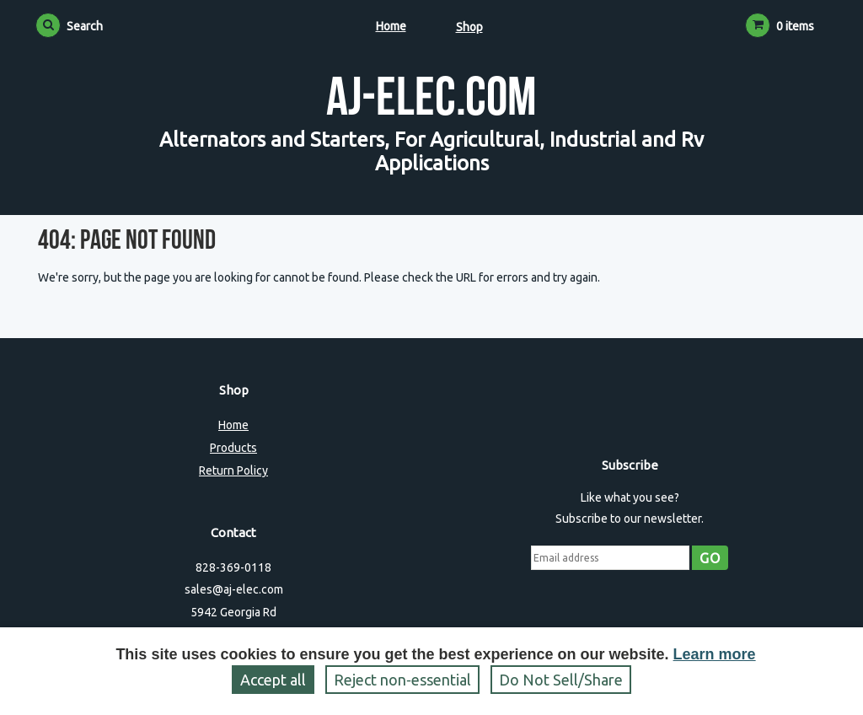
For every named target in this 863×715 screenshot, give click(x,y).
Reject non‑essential (402, 679)
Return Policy (233, 470)
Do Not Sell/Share (561, 679)
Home (391, 26)
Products (233, 447)
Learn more (714, 654)
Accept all (273, 679)
